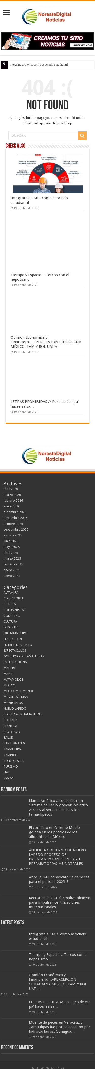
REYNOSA (10, 726)
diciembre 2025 (15, 512)
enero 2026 (12, 506)
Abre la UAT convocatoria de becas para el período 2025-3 (59, 879)
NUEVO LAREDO (15, 708)
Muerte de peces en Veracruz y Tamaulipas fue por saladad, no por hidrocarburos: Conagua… (59, 1027)
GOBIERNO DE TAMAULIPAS (24, 656)
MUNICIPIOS (13, 703)
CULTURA (10, 621)
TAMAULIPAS (13, 749)
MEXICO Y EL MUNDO (19, 691)
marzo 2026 (12, 495)
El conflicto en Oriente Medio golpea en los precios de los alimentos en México (54, 832)
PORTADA (11, 720)
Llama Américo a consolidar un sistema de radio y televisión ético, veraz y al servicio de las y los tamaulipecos (59, 807)
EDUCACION (13, 639)
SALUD (8, 737)
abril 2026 (11, 489)
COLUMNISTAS (15, 610)
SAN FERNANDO (15, 743)
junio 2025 (11, 541)
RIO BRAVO (12, 732)
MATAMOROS (13, 679)
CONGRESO (12, 616)
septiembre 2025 (16, 529)
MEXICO (9, 685)
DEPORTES (11, 627)
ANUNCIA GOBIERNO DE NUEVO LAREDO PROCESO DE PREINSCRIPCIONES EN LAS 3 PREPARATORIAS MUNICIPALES (57, 857)
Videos (8, 778)
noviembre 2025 (15, 518)
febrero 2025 (13, 564)
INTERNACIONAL (16, 662)
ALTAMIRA (11, 592)
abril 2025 (11, 553)
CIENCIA (10, 604)
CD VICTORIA (13, 598)
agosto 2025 (13, 535)
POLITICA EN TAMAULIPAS (23, 714)
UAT (7, 772)
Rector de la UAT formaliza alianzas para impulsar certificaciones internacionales (60, 902)
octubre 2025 (13, 524)
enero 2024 (12, 576)
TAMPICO (11, 755)
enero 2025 (12, 570)
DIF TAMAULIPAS (16, 633)
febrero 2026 (13, 500)
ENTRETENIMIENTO (18, 645)
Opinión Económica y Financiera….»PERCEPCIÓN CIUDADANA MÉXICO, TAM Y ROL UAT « (46, 342)
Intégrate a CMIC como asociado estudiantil (39, 64)
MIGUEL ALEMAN (16, 697)
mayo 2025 (12, 547)
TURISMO (11, 766)
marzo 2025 (12, 558)
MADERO (10, 668)
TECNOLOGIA (14, 761)
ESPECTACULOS (15, 650)
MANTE (9, 674)
